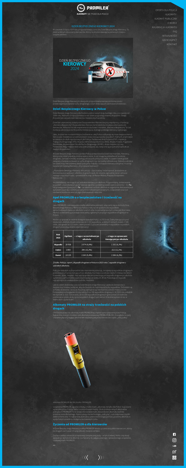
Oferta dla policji (166, 10)
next (85, 459)
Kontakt (172, 44)
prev (101, 459)
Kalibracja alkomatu (164, 27)
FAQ (175, 31)
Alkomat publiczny (165, 18)
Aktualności (169, 35)
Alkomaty (170, 14)
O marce (172, 22)
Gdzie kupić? (169, 40)
